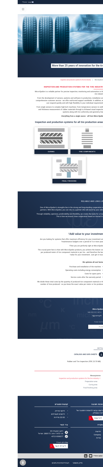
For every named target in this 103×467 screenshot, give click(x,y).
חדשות (80, 431)
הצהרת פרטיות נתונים (42, 463)
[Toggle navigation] (5, 9)
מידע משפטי (60, 463)
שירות (81, 438)
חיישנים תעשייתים (40, 414)
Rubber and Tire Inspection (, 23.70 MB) (66, 361)
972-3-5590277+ (40, 436)
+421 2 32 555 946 (77, 312)
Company (79, 435)
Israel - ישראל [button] (10, 2)
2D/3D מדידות (41, 417)
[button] (5, 462)
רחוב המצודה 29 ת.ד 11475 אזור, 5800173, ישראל (33, 432)
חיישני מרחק (42, 411)
